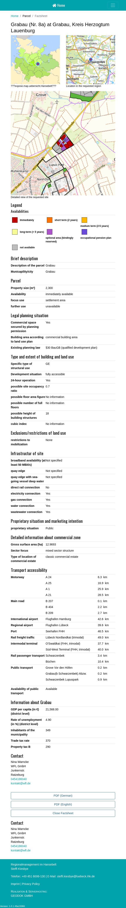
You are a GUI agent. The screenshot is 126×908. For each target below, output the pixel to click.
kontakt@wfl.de (20, 783)
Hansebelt (10, 5)
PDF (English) (63, 804)
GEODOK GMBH (22, 895)
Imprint (15, 884)
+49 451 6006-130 (33, 876)
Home (58, 5)
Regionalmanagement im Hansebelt (33, 864)
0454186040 (19, 779)
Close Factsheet (63, 813)
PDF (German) (63, 795)
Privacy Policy (31, 884)
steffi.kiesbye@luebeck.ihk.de (76, 876)
